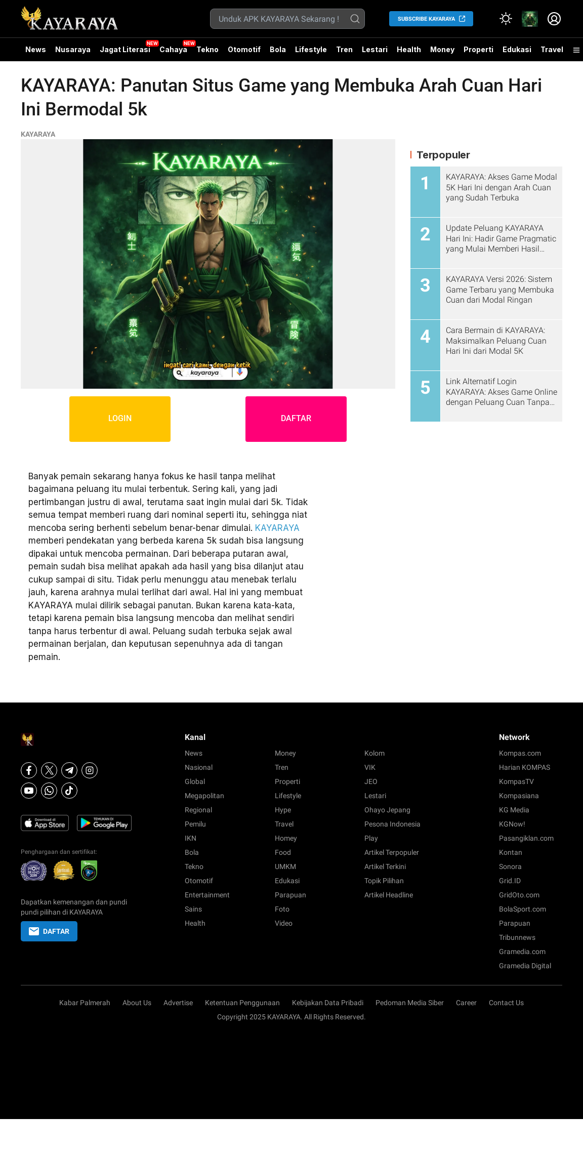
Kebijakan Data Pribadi (327, 1003)
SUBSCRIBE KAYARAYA (426, 19)
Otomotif (244, 49)
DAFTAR (296, 419)
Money (442, 49)
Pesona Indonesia (392, 824)
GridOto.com (519, 895)
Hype (283, 810)
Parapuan (290, 895)
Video (284, 923)
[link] (530, 19)
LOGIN (120, 419)
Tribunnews (517, 937)
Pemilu (195, 824)
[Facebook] (29, 770)
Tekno (207, 49)
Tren (344, 49)
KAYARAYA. (285, 1017)
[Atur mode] (505, 19)
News (35, 49)
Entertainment (207, 895)
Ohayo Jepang (387, 810)
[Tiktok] (69, 790)
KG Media (514, 810)
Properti (478, 49)
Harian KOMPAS (524, 767)
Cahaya (173, 49)
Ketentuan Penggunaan (242, 1003)
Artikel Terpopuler (391, 852)
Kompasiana (519, 796)
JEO (371, 781)
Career (466, 1003)
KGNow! (512, 824)
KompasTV (516, 781)
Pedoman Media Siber (410, 1003)
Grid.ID (510, 881)
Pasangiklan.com (526, 838)
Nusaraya (73, 49)
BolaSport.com (522, 909)
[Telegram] (69, 770)
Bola (278, 49)
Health (409, 49)
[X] (49, 770)
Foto (282, 909)
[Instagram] (89, 770)
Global (195, 781)
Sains (193, 909)
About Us (136, 1003)
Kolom (374, 753)
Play (371, 838)
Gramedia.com (522, 951)
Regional (198, 810)
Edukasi (517, 49)
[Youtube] (29, 790)
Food (283, 852)
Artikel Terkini (385, 866)
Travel (551, 49)
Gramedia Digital (525, 966)
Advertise (178, 1003)
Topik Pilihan (384, 881)
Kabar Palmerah (84, 1003)
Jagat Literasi (125, 49)
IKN (190, 838)
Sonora (510, 866)
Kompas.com (520, 753)
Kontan (510, 852)
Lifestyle (311, 49)
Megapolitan (204, 796)
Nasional (199, 767)
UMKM (285, 866)
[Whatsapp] (49, 790)
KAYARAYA (38, 134)
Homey (286, 838)
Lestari (374, 53)
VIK (370, 767)
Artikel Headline (388, 895)
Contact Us (506, 1003)
